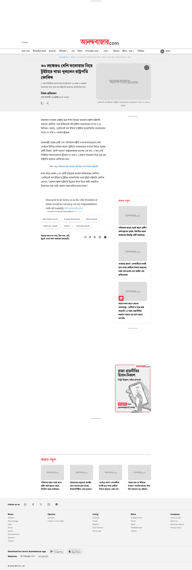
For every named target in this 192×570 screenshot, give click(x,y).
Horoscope (96, 531)
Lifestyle (95, 518)
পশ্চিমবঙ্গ (64, 51)
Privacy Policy (175, 527)
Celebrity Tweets (50, 226)
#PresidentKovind (73, 208)
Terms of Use (175, 518)
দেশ (73, 51)
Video (133, 524)
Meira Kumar (91, 219)
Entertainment (13, 534)
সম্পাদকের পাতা (93, 51)
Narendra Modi (83, 226)
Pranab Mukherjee (72, 219)
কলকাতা (52, 51)
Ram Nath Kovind (50, 219)
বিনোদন (116, 51)
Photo (133, 521)
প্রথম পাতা (26, 51)
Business (11, 537)
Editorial (51, 518)
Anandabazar (64, 57)
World (10, 527)
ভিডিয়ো (141, 51)
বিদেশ (80, 51)
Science (11, 541)
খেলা (107, 51)
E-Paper (25, 42)
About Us (174, 521)
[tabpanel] (132, 389)
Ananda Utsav (136, 518)
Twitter (67, 226)
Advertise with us (177, 524)
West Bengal (13, 521)
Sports (10, 531)
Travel (94, 521)
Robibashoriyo (136, 527)
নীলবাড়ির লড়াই (39, 51)
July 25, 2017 (78, 212)
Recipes (95, 524)
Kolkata (11, 518)
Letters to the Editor (56, 521)
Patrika (134, 531)
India (73, 57)
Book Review (97, 527)
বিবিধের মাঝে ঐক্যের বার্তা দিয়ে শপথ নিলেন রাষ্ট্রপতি (78, 167)
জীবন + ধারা (128, 51)
